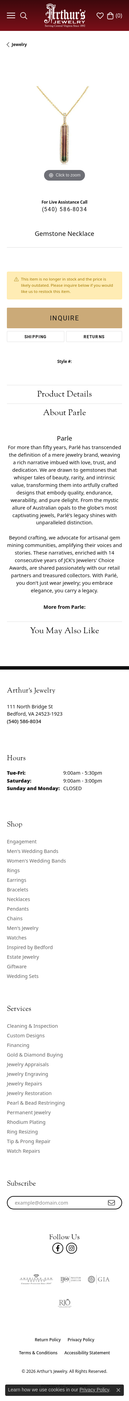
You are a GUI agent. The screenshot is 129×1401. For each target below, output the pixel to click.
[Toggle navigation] (10, 15)
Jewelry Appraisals (28, 1064)
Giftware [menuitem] (17, 966)
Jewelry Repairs (24, 1083)
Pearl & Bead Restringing (36, 1103)
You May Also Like (64, 631)
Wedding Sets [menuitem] (23, 976)
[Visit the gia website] (99, 1279)
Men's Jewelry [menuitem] (23, 928)
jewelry (19, 44)
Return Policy (48, 1340)
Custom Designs (26, 1035)
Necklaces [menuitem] (18, 899)
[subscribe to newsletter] (111, 1203)
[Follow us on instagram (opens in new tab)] (71, 1248)
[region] (64, 125)
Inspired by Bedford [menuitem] (30, 947)
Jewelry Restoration (29, 1093)
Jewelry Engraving (27, 1074)
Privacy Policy (81, 1340)
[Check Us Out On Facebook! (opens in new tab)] (57, 1248)
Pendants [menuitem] (18, 908)
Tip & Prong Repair (29, 1141)
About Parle (64, 413)
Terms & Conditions (38, 1353)
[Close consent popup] (118, 1390)
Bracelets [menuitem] (17, 889)
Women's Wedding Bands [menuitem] (36, 860)
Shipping (35, 336)
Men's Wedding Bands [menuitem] (32, 851)
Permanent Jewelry (29, 1112)
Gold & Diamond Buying (35, 1054)
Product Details (64, 394)
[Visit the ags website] (36, 1279)
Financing (18, 1045)
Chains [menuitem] (15, 918)
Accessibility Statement (87, 1353)
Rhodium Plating (26, 1122)
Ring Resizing (22, 1131)
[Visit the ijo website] (70, 1279)
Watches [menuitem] (16, 937)
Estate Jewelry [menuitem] (23, 957)
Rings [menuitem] (13, 870)
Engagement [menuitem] (21, 841)
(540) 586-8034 (64, 209)
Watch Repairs (23, 1151)
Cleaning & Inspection (32, 1026)
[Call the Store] (24, 721)
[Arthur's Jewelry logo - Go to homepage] (64, 15)
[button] (23, 15)
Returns (94, 336)
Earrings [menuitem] (16, 880)
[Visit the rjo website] (65, 1303)
